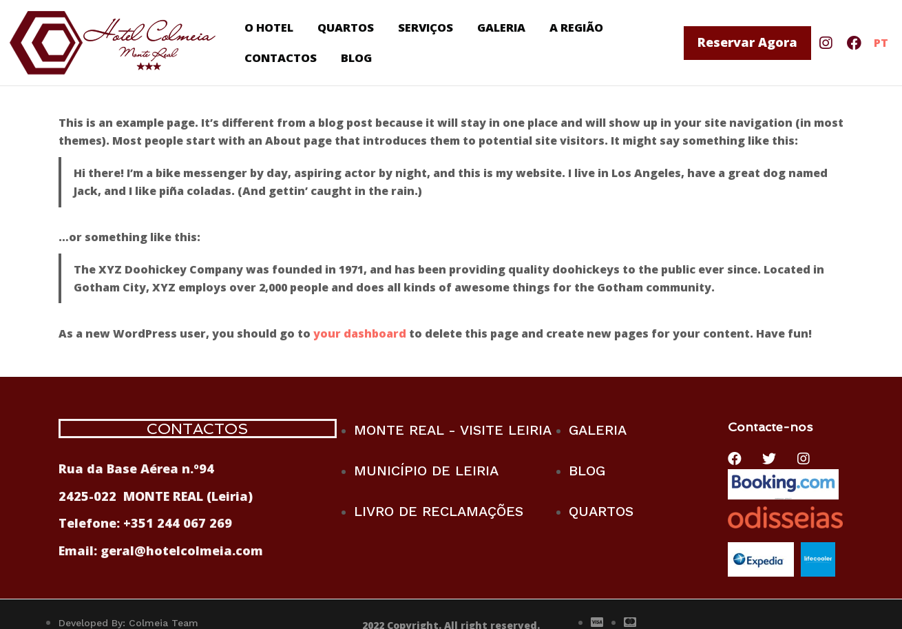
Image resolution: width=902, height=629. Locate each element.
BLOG (359, 59)
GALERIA (503, 26)
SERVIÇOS (427, 26)
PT (881, 42)
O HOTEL (269, 26)
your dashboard (359, 333)
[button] (747, 43)
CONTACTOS (282, 59)
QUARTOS (347, 26)
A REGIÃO (580, 26)
